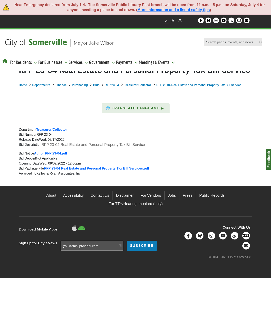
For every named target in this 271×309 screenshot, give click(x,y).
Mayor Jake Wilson (94, 42)
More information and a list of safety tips (173, 10)
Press (187, 195)
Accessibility (73, 195)
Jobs (172, 195)
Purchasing (80, 85)
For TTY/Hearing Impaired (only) (136, 204)
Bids (96, 85)
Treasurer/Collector (137, 85)
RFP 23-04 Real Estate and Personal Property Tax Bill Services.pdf (96, 168)
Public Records (212, 195)
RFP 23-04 (112, 85)
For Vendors (151, 195)
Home (23, 85)
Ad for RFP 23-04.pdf (50, 153)
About (51, 195)
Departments (41, 85)
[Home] (5, 61)
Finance (60, 85)
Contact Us (100, 195)
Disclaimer (125, 195)
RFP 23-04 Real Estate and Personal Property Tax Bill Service (198, 85)
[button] (136, 108)
